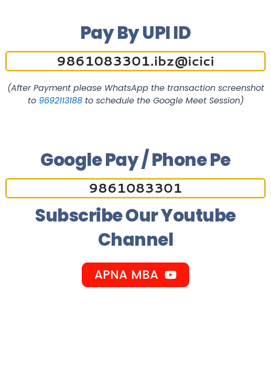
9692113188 (60, 100)
